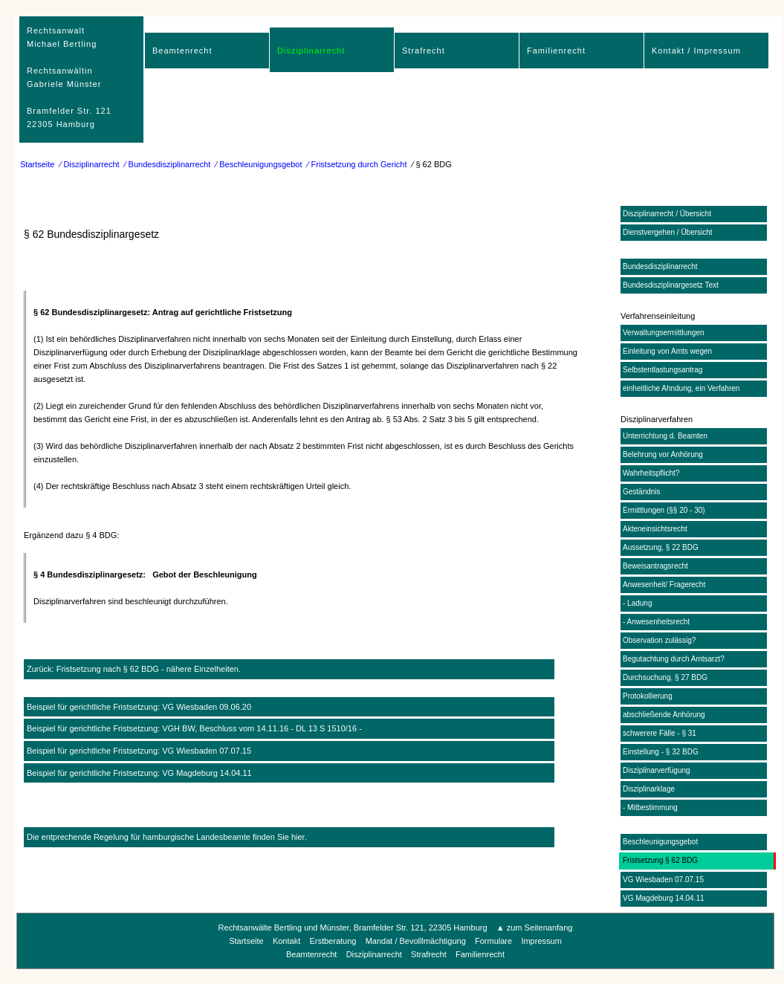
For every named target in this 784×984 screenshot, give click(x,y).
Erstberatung (332, 940)
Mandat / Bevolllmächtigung (416, 940)
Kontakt (286, 940)
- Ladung (637, 603)
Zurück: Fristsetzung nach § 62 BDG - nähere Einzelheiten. (134, 668)
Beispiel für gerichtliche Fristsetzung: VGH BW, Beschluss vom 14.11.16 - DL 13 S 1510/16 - (194, 728)
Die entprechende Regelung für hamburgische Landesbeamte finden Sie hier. (167, 836)
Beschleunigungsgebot (660, 842)
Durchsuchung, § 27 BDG (665, 677)
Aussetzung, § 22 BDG (661, 547)
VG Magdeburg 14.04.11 (663, 898)
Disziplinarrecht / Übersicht (667, 214)
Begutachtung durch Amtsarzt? (674, 659)
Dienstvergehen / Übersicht (668, 232)
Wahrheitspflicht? (651, 473)
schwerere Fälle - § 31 (659, 733)
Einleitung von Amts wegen (667, 351)
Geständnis (642, 492)
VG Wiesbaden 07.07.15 (663, 879)
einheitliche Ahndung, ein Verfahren (681, 388)
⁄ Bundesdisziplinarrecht (168, 164)
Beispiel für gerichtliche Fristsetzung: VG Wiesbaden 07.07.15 (139, 750)
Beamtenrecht (182, 50)
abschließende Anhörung (664, 715)
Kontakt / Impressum (696, 50)
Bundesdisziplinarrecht (660, 266)
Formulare (493, 940)
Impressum (541, 940)
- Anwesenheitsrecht (656, 622)
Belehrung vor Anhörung (663, 454)
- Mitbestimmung (650, 807)
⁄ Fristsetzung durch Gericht (357, 164)
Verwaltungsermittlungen (663, 332)
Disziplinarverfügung (656, 770)
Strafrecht (423, 50)
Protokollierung (648, 696)
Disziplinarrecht (311, 50)
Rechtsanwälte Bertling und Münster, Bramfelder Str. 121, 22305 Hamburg (352, 927)
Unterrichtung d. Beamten (665, 436)
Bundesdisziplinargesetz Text (671, 285)
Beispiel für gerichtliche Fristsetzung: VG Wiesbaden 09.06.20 (139, 706)
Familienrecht (556, 50)
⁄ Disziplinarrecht (90, 164)
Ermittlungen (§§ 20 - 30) (664, 510)
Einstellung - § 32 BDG (661, 752)
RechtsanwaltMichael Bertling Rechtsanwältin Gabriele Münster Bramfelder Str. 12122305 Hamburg (69, 77)
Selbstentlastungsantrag (662, 370)
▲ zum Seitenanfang (534, 927)
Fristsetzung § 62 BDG (660, 860)
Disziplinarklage (649, 789)
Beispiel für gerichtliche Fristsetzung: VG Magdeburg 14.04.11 (139, 772)
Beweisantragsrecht (655, 566)
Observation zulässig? (659, 640)
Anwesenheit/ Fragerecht (664, 584)
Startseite (37, 164)
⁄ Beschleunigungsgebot (259, 164)
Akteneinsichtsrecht (655, 529)
